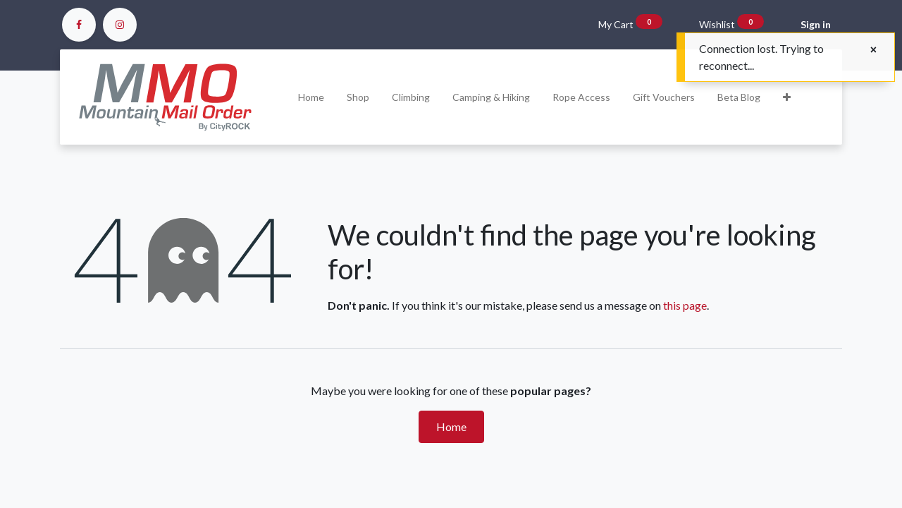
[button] (787, 97)
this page (685, 305)
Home (451, 426)
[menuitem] (311, 97)
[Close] (873, 49)
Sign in (816, 24)
